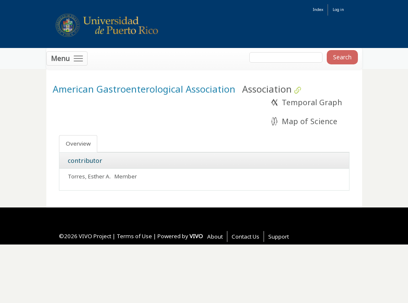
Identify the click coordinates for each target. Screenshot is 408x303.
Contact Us (245, 236)
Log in (338, 9)
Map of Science (309, 121)
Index (318, 9)
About (215, 236)
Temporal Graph (312, 102)
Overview (78, 143)
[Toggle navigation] (67, 58)
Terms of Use (134, 236)
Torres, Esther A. (90, 176)
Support (278, 236)
